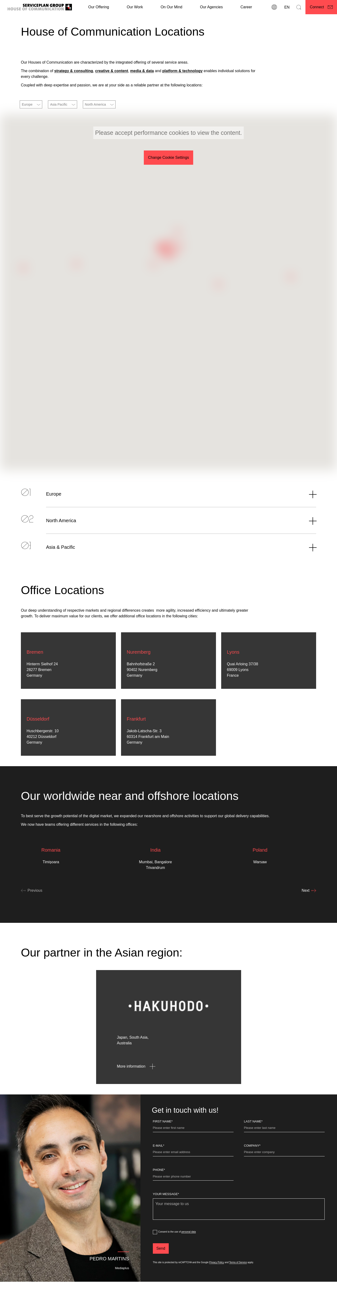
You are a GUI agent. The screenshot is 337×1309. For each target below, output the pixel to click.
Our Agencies (211, 7)
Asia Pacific (58, 104)
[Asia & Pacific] (168, 570)
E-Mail (158, 1169)
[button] (175, 252)
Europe (27, 104)
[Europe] (168, 517)
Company (252, 1169)
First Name (163, 1144)
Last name (253, 1144)
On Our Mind (172, 7)
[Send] (161, 1272)
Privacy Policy (216, 1285)
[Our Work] (135, 7)
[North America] (168, 543)
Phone (159, 1193)
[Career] (246, 7)
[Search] (298, 7)
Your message (166, 1217)
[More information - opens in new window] (138, 1090)
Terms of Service (238, 1285)
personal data (189, 1255)
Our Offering (98, 7)
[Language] (286, 7)
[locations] (274, 7)
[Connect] (321, 7)
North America (95, 104)
